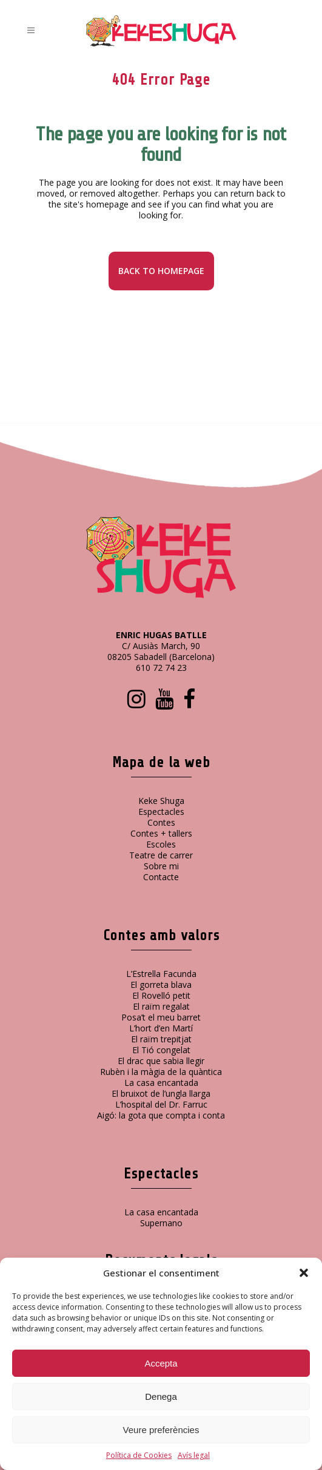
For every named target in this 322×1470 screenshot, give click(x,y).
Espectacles (161, 811)
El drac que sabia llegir (161, 1061)
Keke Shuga (161, 800)
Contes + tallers (161, 833)
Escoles (161, 844)
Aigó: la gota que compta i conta (161, 1115)
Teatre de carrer (161, 855)
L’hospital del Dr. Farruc (161, 1104)
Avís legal (194, 1455)
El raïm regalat (161, 1006)
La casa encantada (161, 1082)
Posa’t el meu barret (161, 1017)
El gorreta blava (161, 984)
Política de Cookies (139, 1455)
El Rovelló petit (161, 995)
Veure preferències (161, 1430)
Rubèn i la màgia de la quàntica (161, 1071)
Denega (161, 1396)
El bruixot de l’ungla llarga (161, 1093)
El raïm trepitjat (161, 1039)
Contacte (161, 877)
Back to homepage (161, 270)
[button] (304, 1273)
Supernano (161, 1223)
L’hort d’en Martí (161, 1028)
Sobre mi (161, 866)
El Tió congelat (161, 1050)
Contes (161, 822)
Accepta (160, 1363)
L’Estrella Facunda (161, 973)
